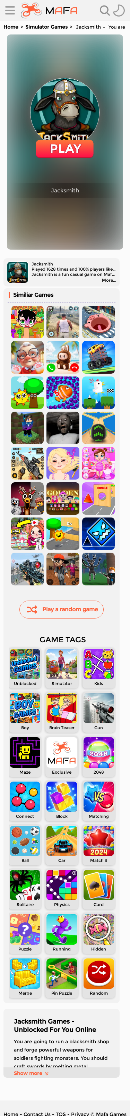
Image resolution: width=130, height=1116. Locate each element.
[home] (49, 10)
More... (109, 280)
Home (10, 27)
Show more (32, 1073)
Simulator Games (46, 27)
